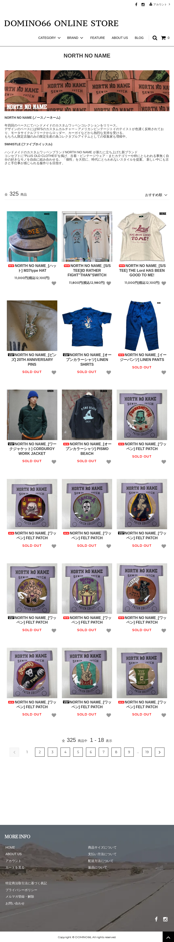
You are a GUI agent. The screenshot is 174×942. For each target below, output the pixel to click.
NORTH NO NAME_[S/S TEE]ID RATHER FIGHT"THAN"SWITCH (87, 269)
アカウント (160, 4)
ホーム (9, 43)
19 (147, 751)
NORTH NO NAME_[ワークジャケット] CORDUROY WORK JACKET (32, 448)
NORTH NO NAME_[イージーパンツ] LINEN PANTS (142, 356)
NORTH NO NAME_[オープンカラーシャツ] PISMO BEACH (87, 448)
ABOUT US (120, 29)
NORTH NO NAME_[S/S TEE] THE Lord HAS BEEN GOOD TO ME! (142, 269)
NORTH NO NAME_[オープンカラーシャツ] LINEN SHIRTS (87, 358)
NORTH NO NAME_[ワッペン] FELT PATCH (142, 445)
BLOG (139, 29)
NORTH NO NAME (31, 43)
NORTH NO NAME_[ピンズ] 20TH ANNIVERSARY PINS (32, 358)
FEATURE (97, 29)
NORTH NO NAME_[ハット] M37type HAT (32, 267)
